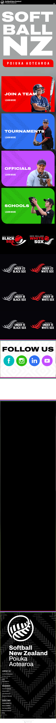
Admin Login (28, 721)
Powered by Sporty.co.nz (28, 720)
